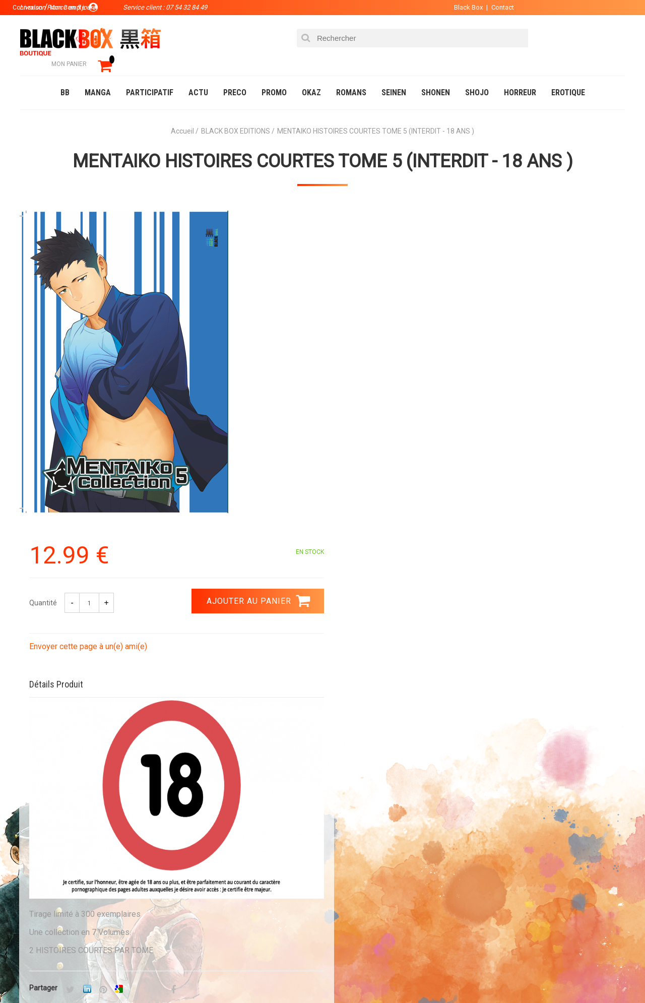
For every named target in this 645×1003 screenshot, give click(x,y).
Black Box (463, 7)
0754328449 (363, 750)
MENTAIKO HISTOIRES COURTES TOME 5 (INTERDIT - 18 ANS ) (323, 146)
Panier (339, 844)
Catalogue (40, 975)
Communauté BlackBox (169, 975)
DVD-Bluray (93, 975)
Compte (341, 860)
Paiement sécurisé (229, 750)
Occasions (244, 975)
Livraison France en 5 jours (540, 756)
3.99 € (47, 759)
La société (230, 844)
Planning (228, 892)
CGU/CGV (342, 892)
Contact (497, 7)
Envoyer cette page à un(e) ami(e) (391, 322)
